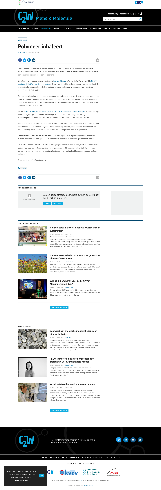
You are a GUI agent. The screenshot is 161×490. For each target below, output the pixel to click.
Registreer (57, 203)
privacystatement (21, 480)
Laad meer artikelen (59, 307)
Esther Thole (69, 287)
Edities (64, 457)
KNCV (80, 480)
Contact (44, 457)
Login (47, 203)
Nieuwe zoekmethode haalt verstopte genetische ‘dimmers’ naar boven (75, 257)
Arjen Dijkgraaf (23, 52)
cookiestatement (17, 477)
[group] (125, 28)
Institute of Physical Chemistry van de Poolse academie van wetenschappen (54, 111)
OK (42, 476)
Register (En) (113, 14)
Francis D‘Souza (60, 81)
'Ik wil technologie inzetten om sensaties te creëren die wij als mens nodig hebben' (72, 360)
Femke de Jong (69, 262)
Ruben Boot (68, 337)
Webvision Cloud (88, 485)
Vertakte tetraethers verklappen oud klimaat (72, 384)
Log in (137, 14)
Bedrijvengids (87, 457)
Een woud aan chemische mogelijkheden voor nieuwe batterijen (73, 332)
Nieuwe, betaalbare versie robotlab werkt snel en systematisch (75, 229)
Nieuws (23, 168)
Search (140, 19)
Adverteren (54, 457)
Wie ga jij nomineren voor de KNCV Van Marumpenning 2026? (70, 282)
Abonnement (74, 457)
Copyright (99, 457)
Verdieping (22, 40)
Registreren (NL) (126, 14)
